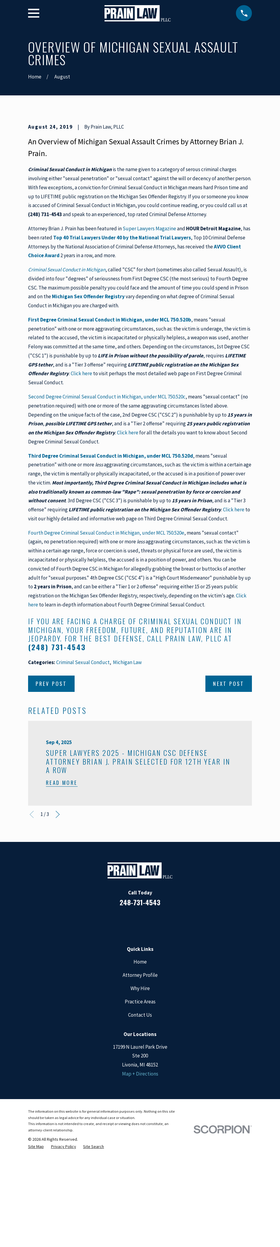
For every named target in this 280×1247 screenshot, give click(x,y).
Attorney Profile (140, 1077)
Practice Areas (140, 1104)
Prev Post (51, 786)
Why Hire (140, 1091)
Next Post (228, 786)
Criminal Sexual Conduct (83, 765)
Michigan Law (127, 765)
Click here (81, 476)
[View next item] (57, 917)
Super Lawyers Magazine (149, 331)
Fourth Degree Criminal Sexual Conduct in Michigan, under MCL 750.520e (106, 635)
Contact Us (140, 1117)
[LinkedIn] (132, 1025)
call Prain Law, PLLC (184, 741)
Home (140, 1064)
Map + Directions (140, 1176)
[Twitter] (164, 1025)
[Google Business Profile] (148, 1025)
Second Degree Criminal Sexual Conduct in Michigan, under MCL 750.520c (106, 499)
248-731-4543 (140, 1005)
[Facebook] (115, 1025)
